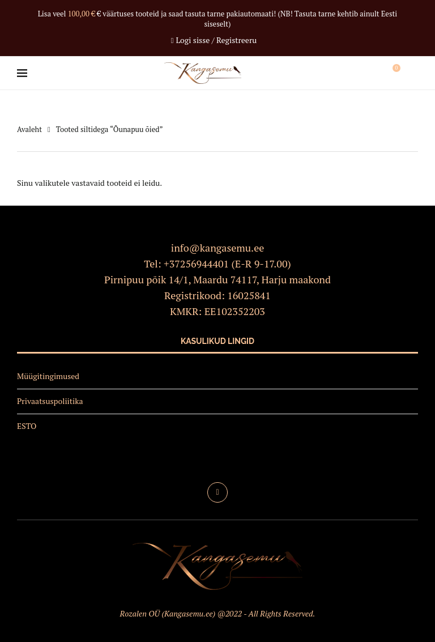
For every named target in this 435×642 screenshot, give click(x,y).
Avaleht (29, 129)
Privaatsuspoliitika (50, 401)
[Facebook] (217, 492)
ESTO (26, 425)
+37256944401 (196, 263)
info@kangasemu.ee (218, 247)
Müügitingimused (48, 376)
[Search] (412, 73)
